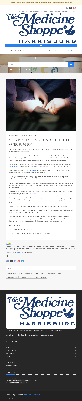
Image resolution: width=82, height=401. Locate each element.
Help (27, 11)
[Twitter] (9, 398)
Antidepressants (11, 273)
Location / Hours (55, 11)
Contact (8, 356)
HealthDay (19, 252)
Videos (29, 69)
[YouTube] (12, 398)
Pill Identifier (34, 11)
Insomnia (60, 273)
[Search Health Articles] (38, 64)
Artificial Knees (39, 273)
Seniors (43, 277)
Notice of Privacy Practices (14, 365)
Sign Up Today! (66, 11)
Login (73, 11)
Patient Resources (60, 51)
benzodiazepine (31, 170)
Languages (20, 11)
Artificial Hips (29, 273)
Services (8, 347)
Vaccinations (10, 353)
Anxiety (21, 273)
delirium (30, 229)
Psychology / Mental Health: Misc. (29, 277)
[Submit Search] (71, 64)
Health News (15, 69)
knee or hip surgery (15, 166)
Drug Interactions (51, 273)
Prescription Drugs (12, 277)
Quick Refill (44, 11)
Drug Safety (32, 194)
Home (51, 51)
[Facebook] (6, 398)
